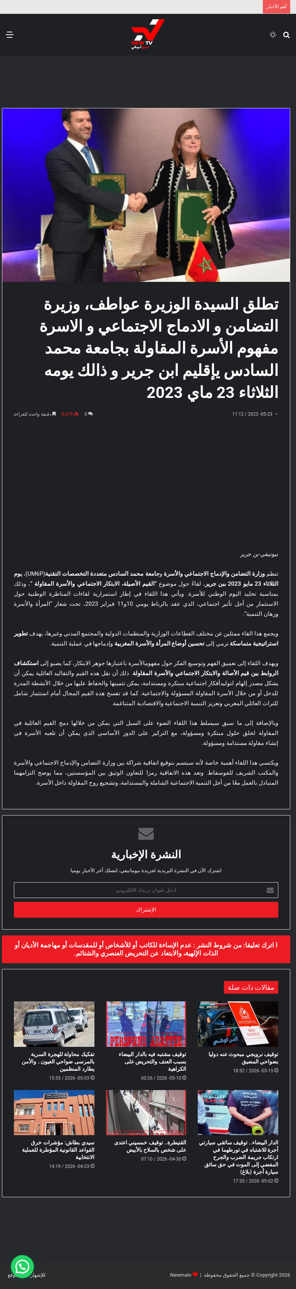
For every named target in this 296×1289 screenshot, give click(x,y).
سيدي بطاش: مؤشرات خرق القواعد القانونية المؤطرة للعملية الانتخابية (58, 1149)
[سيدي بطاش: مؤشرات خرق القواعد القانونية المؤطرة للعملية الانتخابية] (54, 1113)
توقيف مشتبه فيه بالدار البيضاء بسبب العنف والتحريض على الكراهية (152, 1061)
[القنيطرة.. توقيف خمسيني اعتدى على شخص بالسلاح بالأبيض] (146, 1113)
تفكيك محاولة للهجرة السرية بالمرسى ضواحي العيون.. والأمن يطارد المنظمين (58, 1061)
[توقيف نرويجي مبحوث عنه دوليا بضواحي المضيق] (238, 1024)
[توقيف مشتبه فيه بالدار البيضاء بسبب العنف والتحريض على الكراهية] (146, 1024)
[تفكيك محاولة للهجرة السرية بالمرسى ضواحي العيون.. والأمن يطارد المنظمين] (54, 1024)
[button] (22, 1266)
